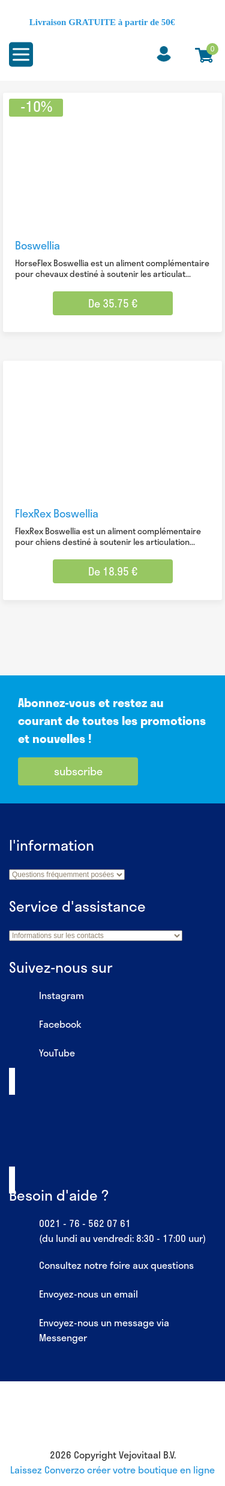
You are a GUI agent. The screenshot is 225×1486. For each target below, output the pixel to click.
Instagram (46, 996)
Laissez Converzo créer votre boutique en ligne (112, 1469)
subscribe (78, 771)
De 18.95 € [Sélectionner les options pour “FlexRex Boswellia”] (112, 571)
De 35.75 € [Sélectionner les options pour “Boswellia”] (112, 303)
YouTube (42, 1053)
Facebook (45, 1024)
